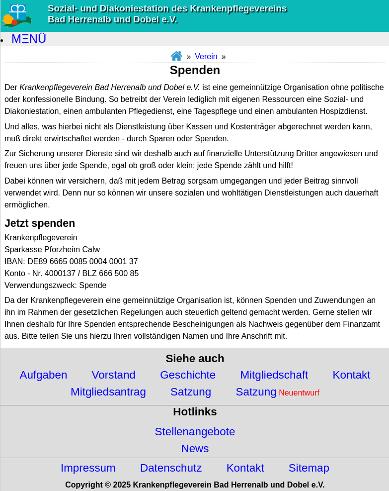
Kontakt (352, 375)
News (195, 448)
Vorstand (114, 375)
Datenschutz (171, 468)
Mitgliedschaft (274, 375)
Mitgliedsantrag (108, 392)
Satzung (190, 392)
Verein (206, 56)
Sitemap (309, 468)
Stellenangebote (195, 431)
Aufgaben (43, 375)
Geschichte (188, 375)
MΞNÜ (28, 38)
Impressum (88, 468)
